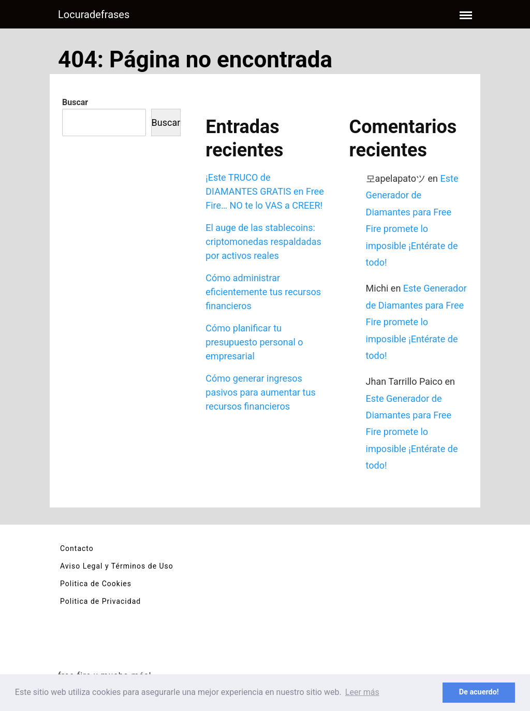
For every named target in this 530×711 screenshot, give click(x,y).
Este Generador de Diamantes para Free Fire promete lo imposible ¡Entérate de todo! (416, 322)
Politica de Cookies (95, 583)
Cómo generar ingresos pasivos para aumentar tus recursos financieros (260, 392)
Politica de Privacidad (100, 601)
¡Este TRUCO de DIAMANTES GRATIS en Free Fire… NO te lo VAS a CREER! (264, 191)
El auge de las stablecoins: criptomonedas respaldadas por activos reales (263, 241)
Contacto (77, 548)
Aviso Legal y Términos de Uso (116, 566)
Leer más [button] (362, 692)
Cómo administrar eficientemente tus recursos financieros (263, 291)
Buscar (75, 102)
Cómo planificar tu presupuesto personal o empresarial (254, 342)
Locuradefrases (93, 14)
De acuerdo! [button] (479, 692)
